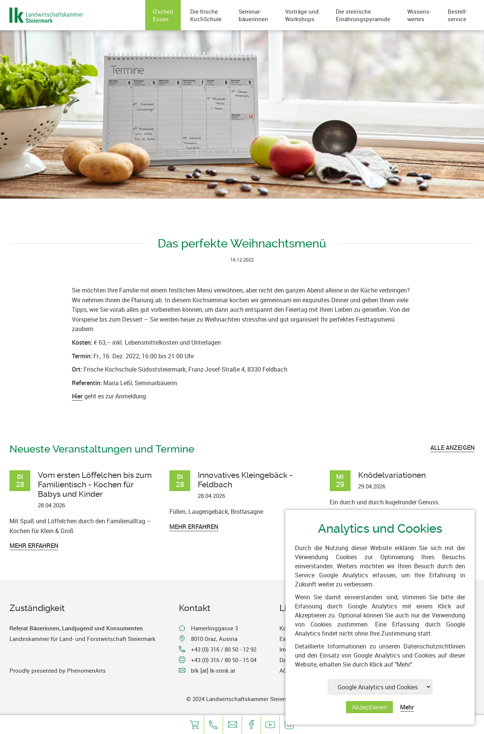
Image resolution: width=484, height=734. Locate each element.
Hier (77, 396)
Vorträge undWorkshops (302, 15)
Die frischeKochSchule (206, 15)
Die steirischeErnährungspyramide (363, 15)
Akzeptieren (369, 707)
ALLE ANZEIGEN (452, 447)
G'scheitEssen (163, 15)
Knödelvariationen (392, 475)
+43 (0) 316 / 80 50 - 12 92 (223, 649)
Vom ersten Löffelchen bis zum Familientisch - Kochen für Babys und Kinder (95, 484)
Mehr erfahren (33, 545)
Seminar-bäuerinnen (253, 15)
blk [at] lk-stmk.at (213, 670)
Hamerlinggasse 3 (214, 628)
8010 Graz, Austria (214, 638)
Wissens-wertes (419, 15)
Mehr (407, 707)
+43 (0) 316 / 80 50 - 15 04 (223, 660)
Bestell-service (457, 15)
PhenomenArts (86, 670)
